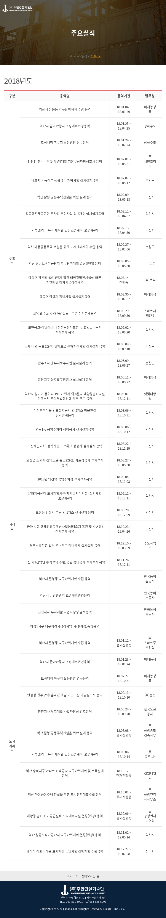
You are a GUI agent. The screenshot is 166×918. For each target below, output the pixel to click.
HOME (69, 56)
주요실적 (82, 56)
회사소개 (72, 876)
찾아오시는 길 (90, 876)
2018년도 (95, 56)
